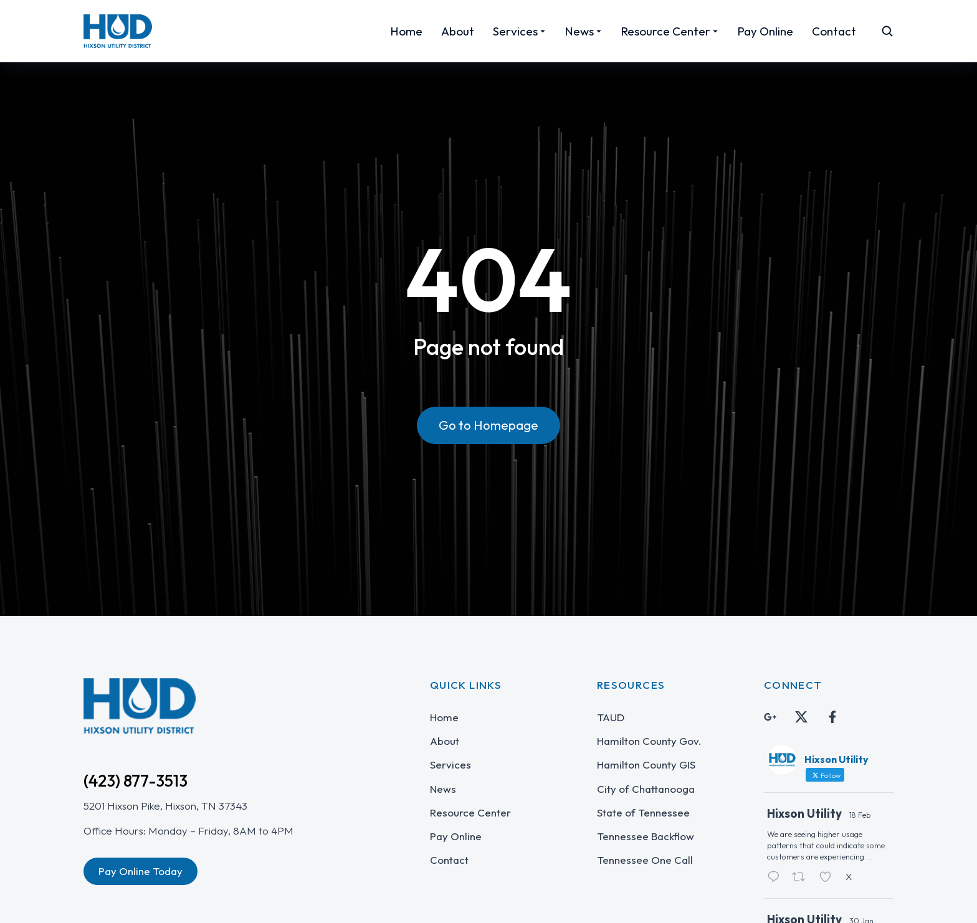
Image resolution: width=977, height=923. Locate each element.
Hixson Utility (804, 813)
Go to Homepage (488, 425)
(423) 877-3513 (135, 780)
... (870, 856)
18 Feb (859, 815)
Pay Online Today (140, 871)
